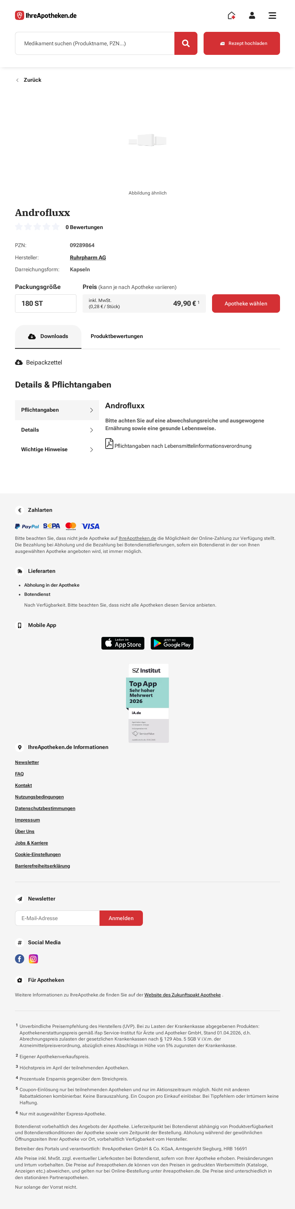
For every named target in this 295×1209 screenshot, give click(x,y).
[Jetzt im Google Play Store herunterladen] (172, 643)
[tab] (57, 410)
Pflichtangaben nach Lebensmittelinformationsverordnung (178, 446)
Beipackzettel (38, 362)
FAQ (19, 774)
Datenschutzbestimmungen (45, 808)
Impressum (27, 820)
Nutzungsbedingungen (39, 797)
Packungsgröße (38, 286)
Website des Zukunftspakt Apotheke (182, 995)
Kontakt (23, 785)
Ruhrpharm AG (88, 257)
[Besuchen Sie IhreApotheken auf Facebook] (19, 958)
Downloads (48, 336)
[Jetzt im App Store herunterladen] (122, 643)
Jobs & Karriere (31, 843)
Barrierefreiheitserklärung (42, 866)
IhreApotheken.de (137, 538)
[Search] (185, 43)
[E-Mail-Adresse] (57, 918)
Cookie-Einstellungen (38, 854)
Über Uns (25, 831)
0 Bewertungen (84, 227)
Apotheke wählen (246, 303)
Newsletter (27, 762)
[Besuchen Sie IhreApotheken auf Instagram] (33, 958)
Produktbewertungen (117, 336)
